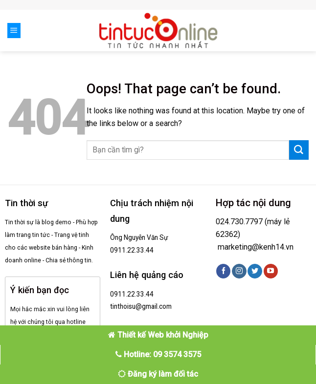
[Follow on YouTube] (271, 271)
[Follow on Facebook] (223, 271)
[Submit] (299, 150)
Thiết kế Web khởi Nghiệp (158, 335)
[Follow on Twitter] (255, 271)
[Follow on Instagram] (239, 271)
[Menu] (14, 30)
